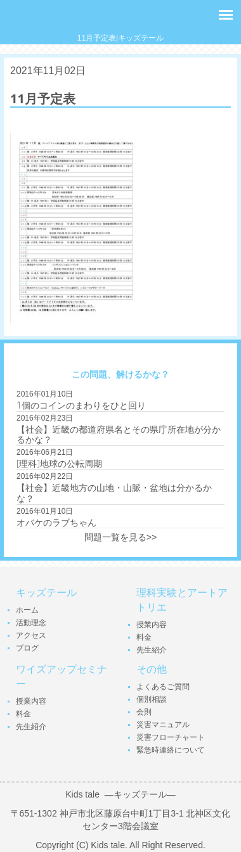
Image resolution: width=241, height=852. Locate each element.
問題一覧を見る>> (120, 537)
